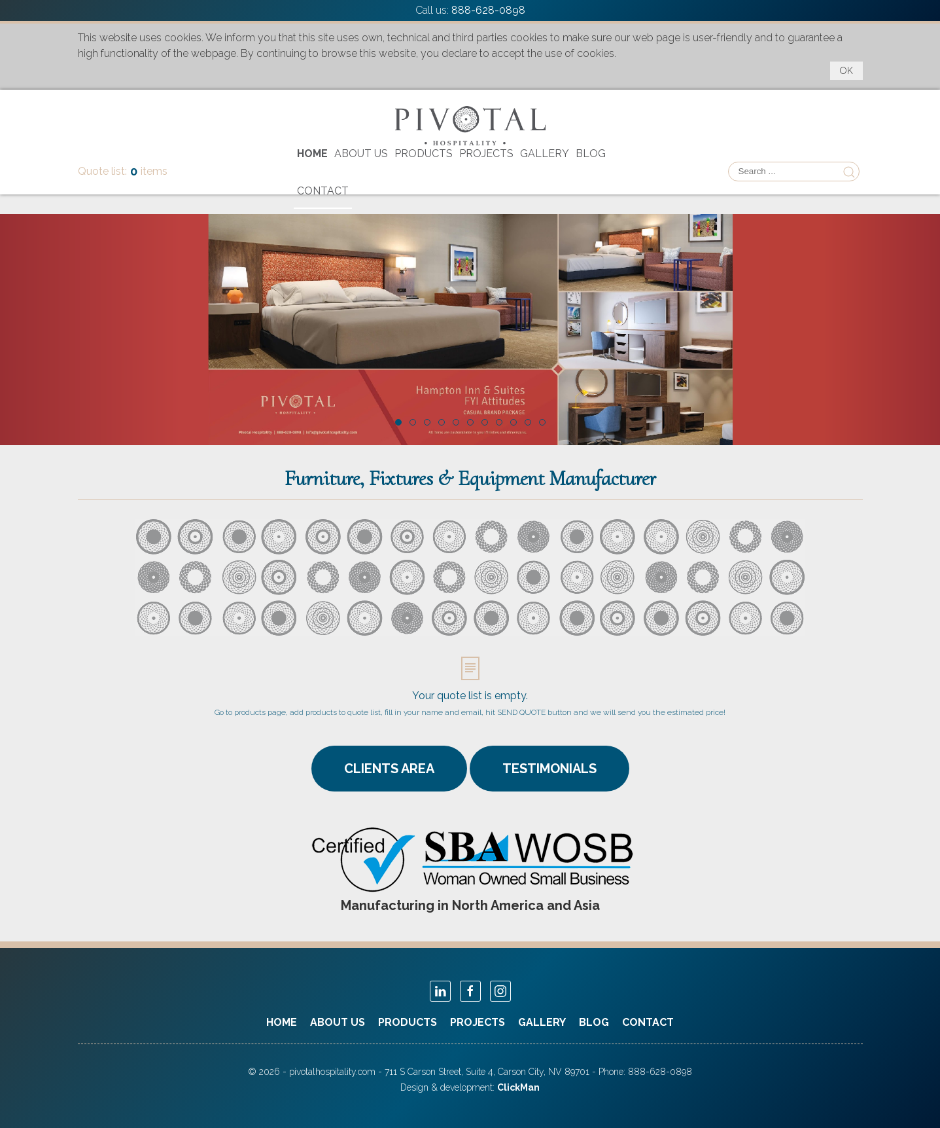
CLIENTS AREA (389, 768)
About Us (361, 153)
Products (423, 153)
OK (846, 70)
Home (312, 153)
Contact (323, 191)
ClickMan (518, 1087)
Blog (591, 153)
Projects (486, 153)
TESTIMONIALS (549, 768)
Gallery (544, 153)
